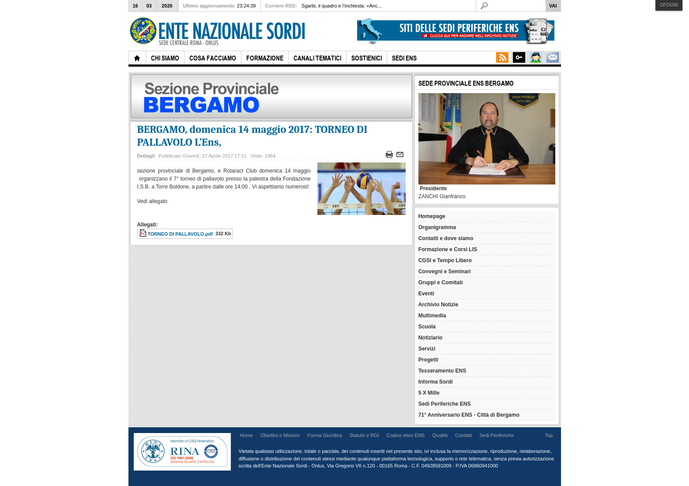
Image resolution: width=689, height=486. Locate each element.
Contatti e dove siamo (446, 238)
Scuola (427, 327)
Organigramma (437, 227)
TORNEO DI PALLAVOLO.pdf (180, 234)
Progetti (428, 360)
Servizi (427, 349)
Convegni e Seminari (444, 271)
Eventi (426, 293)
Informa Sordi (435, 382)
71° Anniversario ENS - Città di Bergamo (469, 415)
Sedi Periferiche (496, 435)
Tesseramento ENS (442, 371)
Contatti (463, 435)
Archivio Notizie (438, 304)
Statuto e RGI (364, 435)
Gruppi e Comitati (440, 282)
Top (549, 435)
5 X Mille (429, 393)
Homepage (431, 216)
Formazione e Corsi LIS (447, 249)
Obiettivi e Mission (280, 435)
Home (246, 435)
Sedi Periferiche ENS (444, 404)
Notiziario (430, 338)
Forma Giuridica (324, 435)
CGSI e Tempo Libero (445, 260)
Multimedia (432, 316)
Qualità (440, 435)
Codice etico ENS (406, 435)
